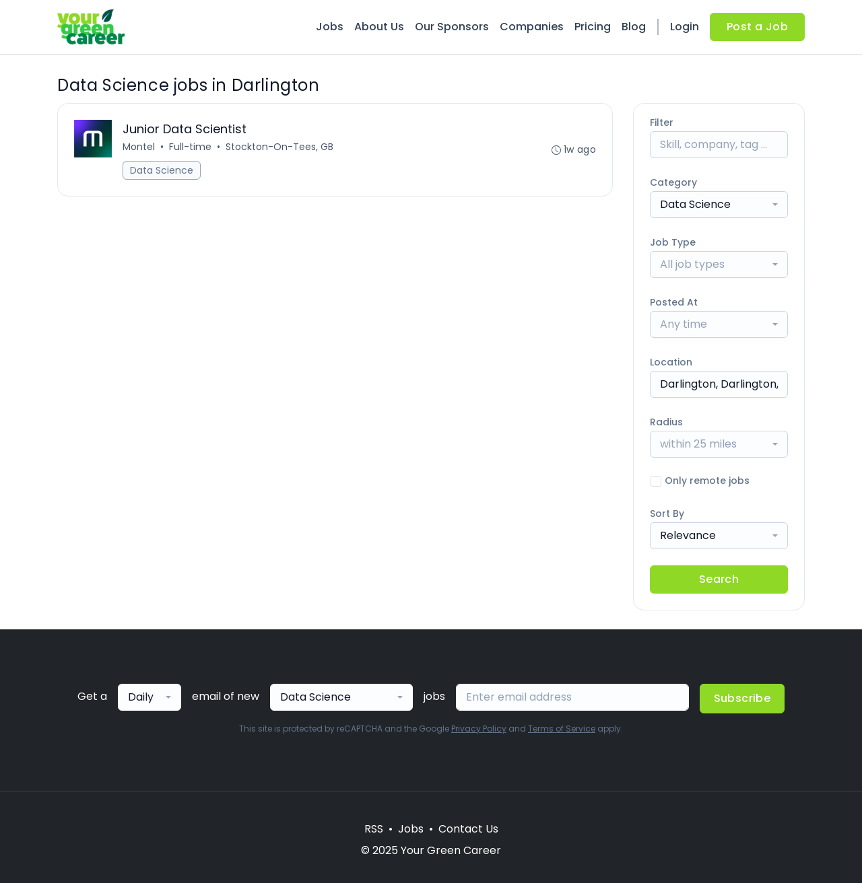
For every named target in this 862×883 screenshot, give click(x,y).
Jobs (329, 26)
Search (719, 579)
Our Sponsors (452, 26)
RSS (373, 829)
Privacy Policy (478, 728)
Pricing (592, 26)
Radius (666, 422)
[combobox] (719, 204)
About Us (379, 26)
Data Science (161, 170)
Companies (532, 26)
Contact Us (468, 829)
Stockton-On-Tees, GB (279, 146)
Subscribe (742, 698)
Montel (139, 146)
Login (684, 26)
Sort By (667, 513)
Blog (634, 26)
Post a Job (757, 26)
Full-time (190, 146)
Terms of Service (561, 728)
